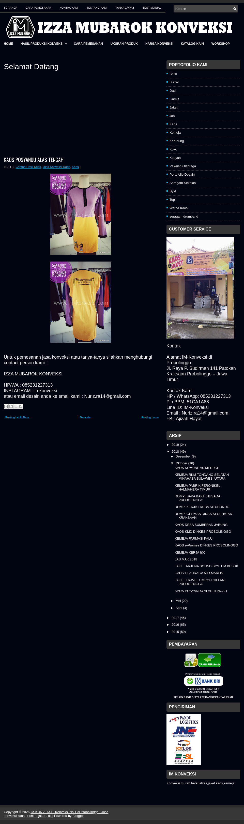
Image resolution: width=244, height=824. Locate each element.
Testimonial (152, 7)
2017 (176, 618)
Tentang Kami (97, 7)
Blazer (174, 82)
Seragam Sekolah (183, 183)
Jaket (173, 107)
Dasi (173, 91)
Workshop (220, 43)
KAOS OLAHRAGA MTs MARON (199, 573)
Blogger (78, 816)
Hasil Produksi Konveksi (45, 42)
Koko (173, 149)
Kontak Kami (68, 7)
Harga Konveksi (159, 43)
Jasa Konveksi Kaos (56, 167)
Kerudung (177, 141)
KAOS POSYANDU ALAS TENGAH (34, 159)
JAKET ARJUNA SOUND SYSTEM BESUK (206, 566)
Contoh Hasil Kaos (28, 167)
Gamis (174, 99)
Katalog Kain (192, 43)
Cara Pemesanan (38, 7)
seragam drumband (184, 216)
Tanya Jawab (124, 7)
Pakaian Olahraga (183, 166)
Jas (172, 116)
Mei (179, 601)
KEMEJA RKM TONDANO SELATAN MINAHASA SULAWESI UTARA (202, 476)
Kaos (75, 167)
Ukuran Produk (124, 43)
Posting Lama (150, 417)
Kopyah (175, 158)
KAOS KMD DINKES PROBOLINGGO (203, 531)
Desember (184, 456)
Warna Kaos (179, 208)
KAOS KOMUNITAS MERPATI (197, 468)
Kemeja (175, 132)
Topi (173, 200)
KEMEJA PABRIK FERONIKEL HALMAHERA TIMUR (197, 487)
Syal (173, 191)
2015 (176, 632)
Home (8, 43)
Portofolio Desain (182, 174)
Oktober (182, 463)
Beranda (10, 7)
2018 (176, 451)
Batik (173, 74)
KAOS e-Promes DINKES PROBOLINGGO (206, 545)
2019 (176, 445)
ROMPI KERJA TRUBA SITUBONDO (202, 507)
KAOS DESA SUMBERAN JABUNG (201, 525)
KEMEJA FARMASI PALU (193, 538)
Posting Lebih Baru (17, 417)
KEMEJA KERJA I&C (190, 552)
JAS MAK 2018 (186, 559)
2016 (176, 625)
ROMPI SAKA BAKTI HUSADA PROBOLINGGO (197, 498)
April (179, 608)
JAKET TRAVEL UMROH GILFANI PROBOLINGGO (200, 582)
